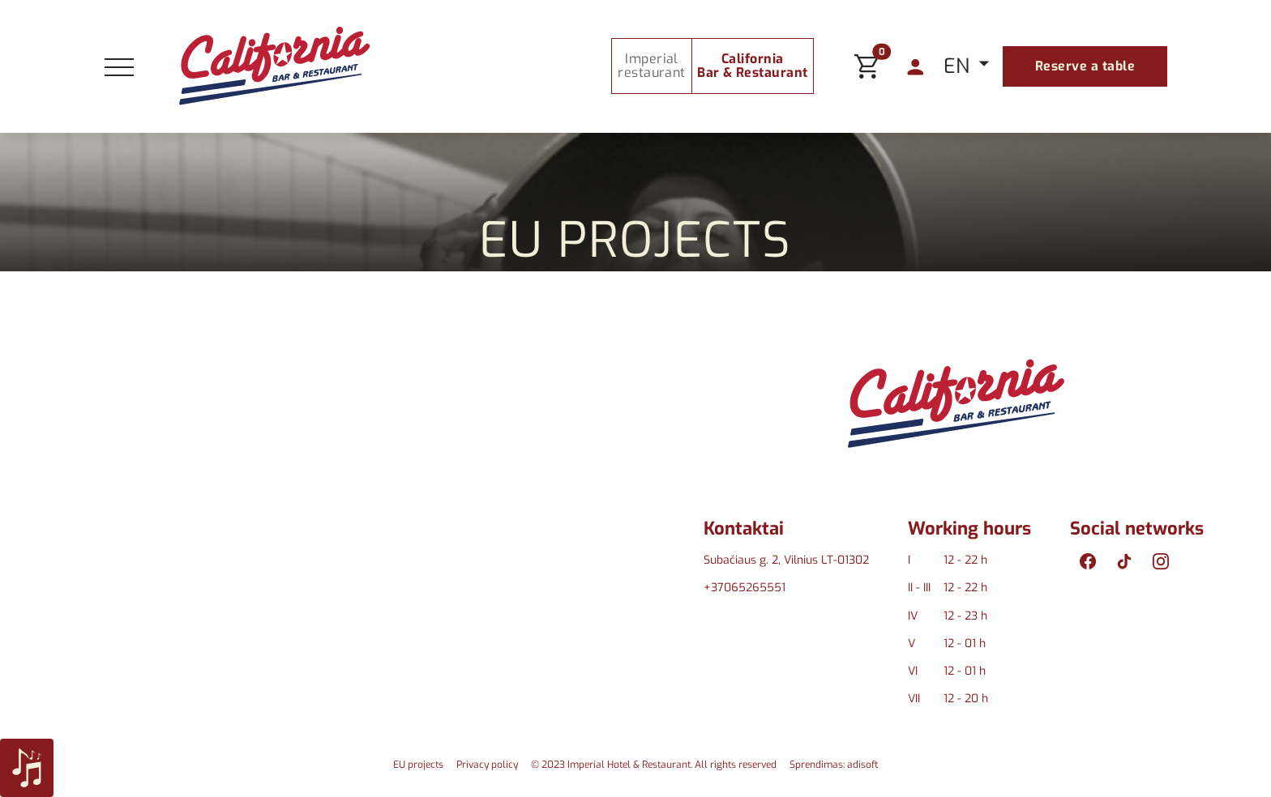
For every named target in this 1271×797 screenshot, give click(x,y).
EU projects (418, 764)
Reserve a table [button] (1085, 66)
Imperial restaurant (652, 66)
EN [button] (959, 66)
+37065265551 (744, 587)
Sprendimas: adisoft (834, 764)
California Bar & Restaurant (752, 66)
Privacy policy (487, 764)
